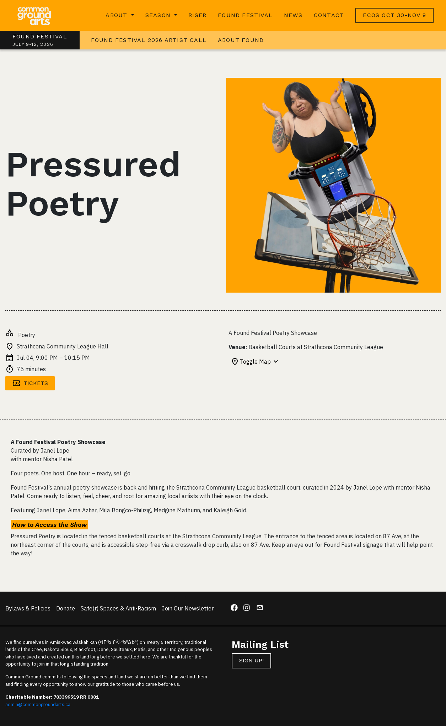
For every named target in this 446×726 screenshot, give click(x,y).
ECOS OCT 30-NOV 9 (394, 15)
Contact (329, 15)
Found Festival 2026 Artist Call (148, 40)
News (293, 15)
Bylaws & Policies (27, 608)
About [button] (117, 15)
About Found (241, 40)
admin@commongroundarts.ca (37, 704)
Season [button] (159, 15)
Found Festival (245, 15)
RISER (197, 15)
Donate (65, 608)
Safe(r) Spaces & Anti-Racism (118, 608)
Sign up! (251, 660)
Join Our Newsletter (188, 608)
